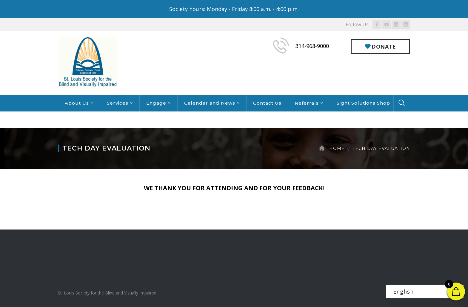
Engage (156, 103)
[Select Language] (425, 291)
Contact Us (267, 103)
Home (337, 148)
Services (117, 103)
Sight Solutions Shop (363, 103)
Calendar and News (209, 103)
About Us (77, 103)
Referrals (307, 103)
